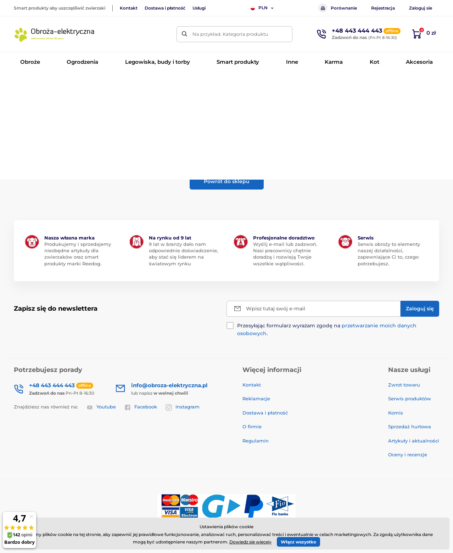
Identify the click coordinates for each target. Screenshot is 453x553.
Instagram (183, 407)
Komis (395, 413)
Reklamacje (256, 398)
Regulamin (255, 441)
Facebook (140, 407)
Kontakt (129, 8)
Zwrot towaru (404, 385)
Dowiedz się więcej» (250, 541)
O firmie (252, 426)
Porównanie (337, 8)
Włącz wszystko (298, 541)
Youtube (101, 407)
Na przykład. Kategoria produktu (230, 34)
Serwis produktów (409, 398)
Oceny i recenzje (407, 454)
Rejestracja (383, 8)
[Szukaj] (184, 34)
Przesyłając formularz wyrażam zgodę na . (326, 329)
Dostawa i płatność (165, 8)
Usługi (199, 8)
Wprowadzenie (30, 83)
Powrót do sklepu (227, 181)
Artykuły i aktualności (413, 441)
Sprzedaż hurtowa (409, 426)
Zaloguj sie (420, 8)
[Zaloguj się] (420, 309)
